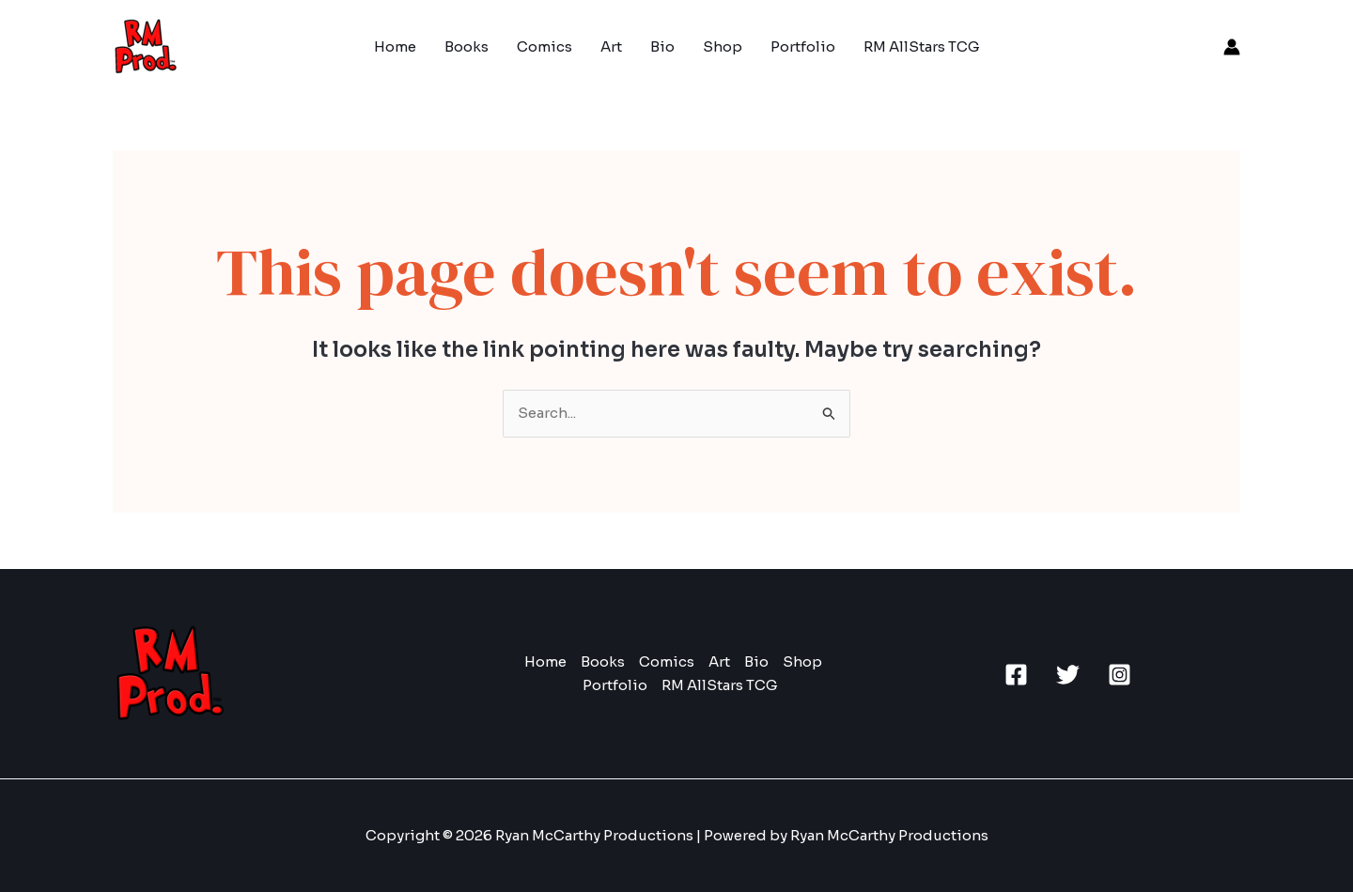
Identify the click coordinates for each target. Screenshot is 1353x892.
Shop (722, 46)
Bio (662, 46)
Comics (544, 46)
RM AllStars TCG (921, 46)
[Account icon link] (1231, 46)
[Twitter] (1068, 674)
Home (395, 46)
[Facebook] (1016, 674)
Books (466, 46)
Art (611, 46)
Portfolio (802, 46)
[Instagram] (1119, 674)
